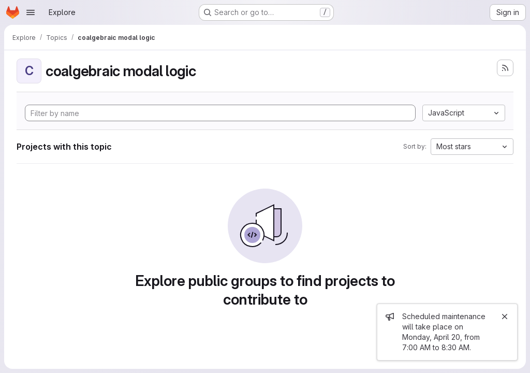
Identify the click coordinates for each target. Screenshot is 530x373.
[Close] (504, 316)
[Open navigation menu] (30, 12)
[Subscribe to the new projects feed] (505, 68)
